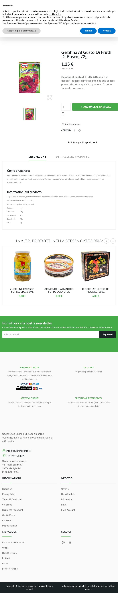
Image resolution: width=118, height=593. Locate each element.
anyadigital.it (81, 586)
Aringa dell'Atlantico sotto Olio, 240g (59, 290)
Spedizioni (7, 489)
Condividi (75, 130)
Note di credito (9, 553)
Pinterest (79, 130)
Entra (64, 504)
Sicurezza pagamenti (12, 510)
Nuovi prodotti (68, 494)
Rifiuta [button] (88, 30)
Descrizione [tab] (37, 156)
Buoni (5, 563)
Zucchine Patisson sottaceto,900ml (22, 290)
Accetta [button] (107, 30)
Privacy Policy (9, 494)
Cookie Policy (8, 515)
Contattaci (7, 520)
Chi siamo (7, 504)
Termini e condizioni (12, 499)
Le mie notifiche (10, 569)
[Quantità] (66, 107)
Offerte (65, 489)
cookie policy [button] (55, 14)
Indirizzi (6, 558)
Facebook (63, 542)
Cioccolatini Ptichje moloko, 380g (95, 290)
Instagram (70, 542)
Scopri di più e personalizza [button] (21, 30)
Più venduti (66, 499)
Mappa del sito (9, 525)
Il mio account (68, 510)
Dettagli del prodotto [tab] (72, 156)
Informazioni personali (13, 542)
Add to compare (70, 124)
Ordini (5, 548)
